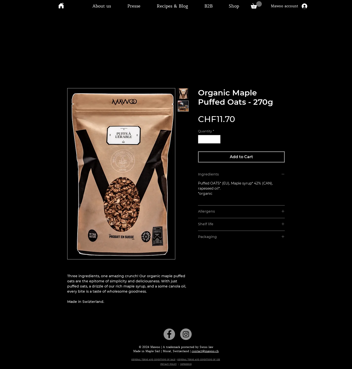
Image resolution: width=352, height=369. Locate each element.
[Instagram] (186, 334)
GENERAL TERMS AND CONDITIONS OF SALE (153, 359)
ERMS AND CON (196, 359)
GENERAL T (183, 359)
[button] (101, 6)
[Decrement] (202, 139)
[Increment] (217, 139)
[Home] (61, 5)
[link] (256, 5)
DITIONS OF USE (212, 359)
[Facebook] (169, 334)
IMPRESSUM (186, 364)
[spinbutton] (209, 139)
